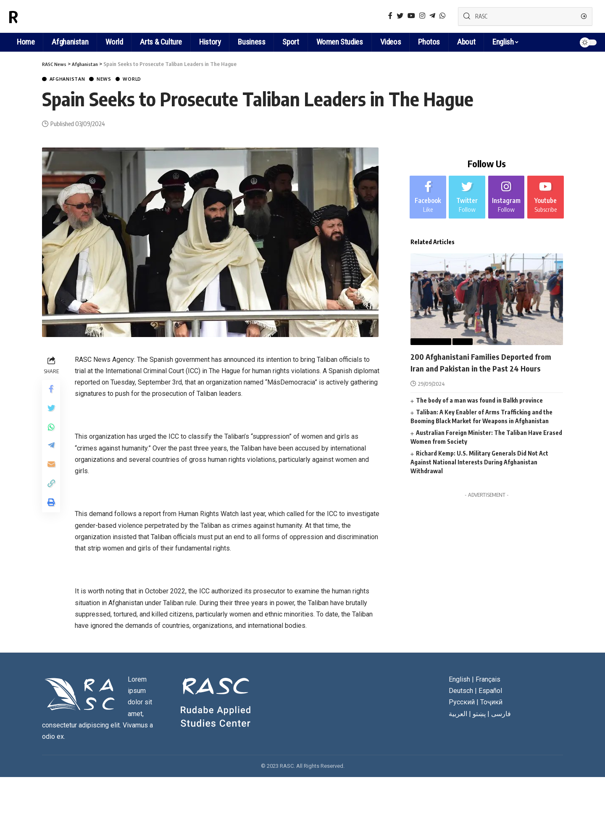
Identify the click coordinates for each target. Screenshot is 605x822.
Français (488, 680)
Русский (462, 703)
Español (490, 692)
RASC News (47, 16)
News (115, 79)
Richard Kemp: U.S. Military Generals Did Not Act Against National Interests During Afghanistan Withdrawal (479, 473)
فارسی (501, 715)
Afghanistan (72, 79)
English (502, 42)
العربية (458, 715)
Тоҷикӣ (491, 703)
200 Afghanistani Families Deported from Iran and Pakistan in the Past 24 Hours (483, 367)
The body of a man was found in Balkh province (479, 412)
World (147, 79)
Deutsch (461, 692)
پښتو (479, 715)
